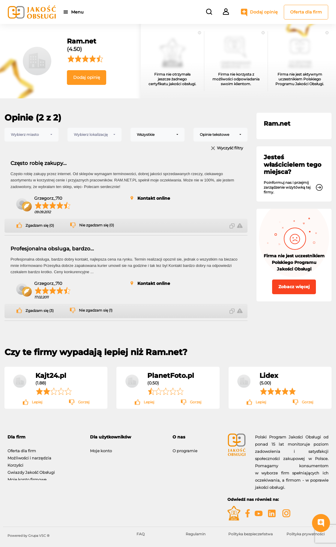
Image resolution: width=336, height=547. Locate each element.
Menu (79, 12)
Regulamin (196, 534)
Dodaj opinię (264, 12)
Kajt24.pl (50, 375)
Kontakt (180, 455)
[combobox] (31, 135)
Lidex (269, 375)
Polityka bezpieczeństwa (250, 534)
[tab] (195, 437)
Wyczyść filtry (230, 148)
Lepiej (37, 402)
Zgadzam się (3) (40, 311)
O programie (184, 447)
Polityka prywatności (305, 534)
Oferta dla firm (306, 12)
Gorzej (83, 402)
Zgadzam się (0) (40, 225)
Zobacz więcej (294, 286)
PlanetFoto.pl (170, 375)
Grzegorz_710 (48, 198)
